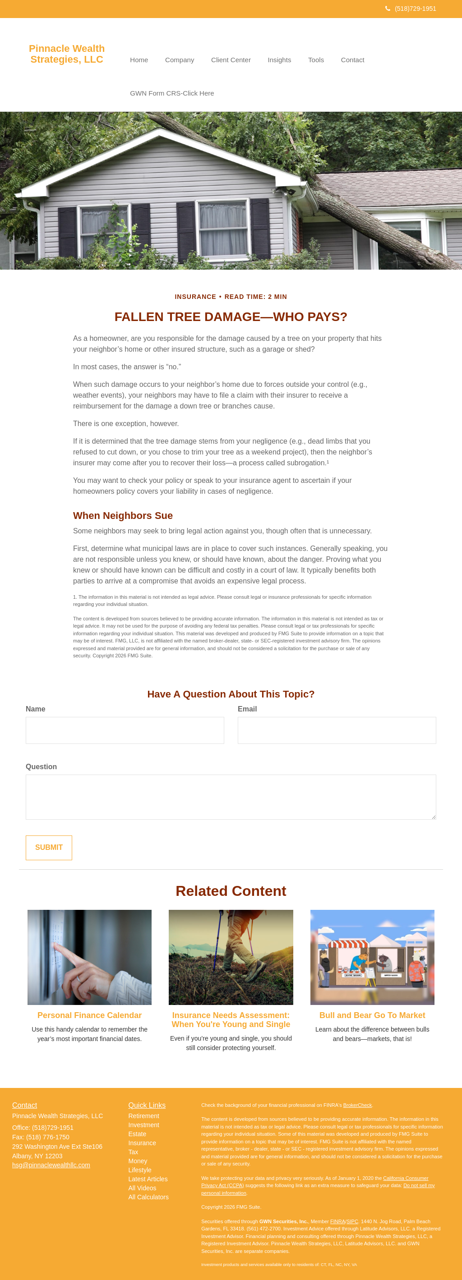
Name (36, 705)
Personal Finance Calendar (89, 1011)
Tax (134, 1148)
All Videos (143, 1184)
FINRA (337, 1217)
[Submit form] (49, 844)
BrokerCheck (357, 1101)
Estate (138, 1130)
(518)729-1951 (410, 8)
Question (41, 763)
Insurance (142, 1139)
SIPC (352, 1217)
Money (138, 1157)
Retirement (144, 1112)
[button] (177, 47)
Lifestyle (140, 1166)
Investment (144, 1121)
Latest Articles (148, 1175)
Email (247, 705)
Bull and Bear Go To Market (372, 1011)
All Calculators (149, 1193)
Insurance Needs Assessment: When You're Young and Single (231, 1016)
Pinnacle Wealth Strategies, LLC (67, 54)
